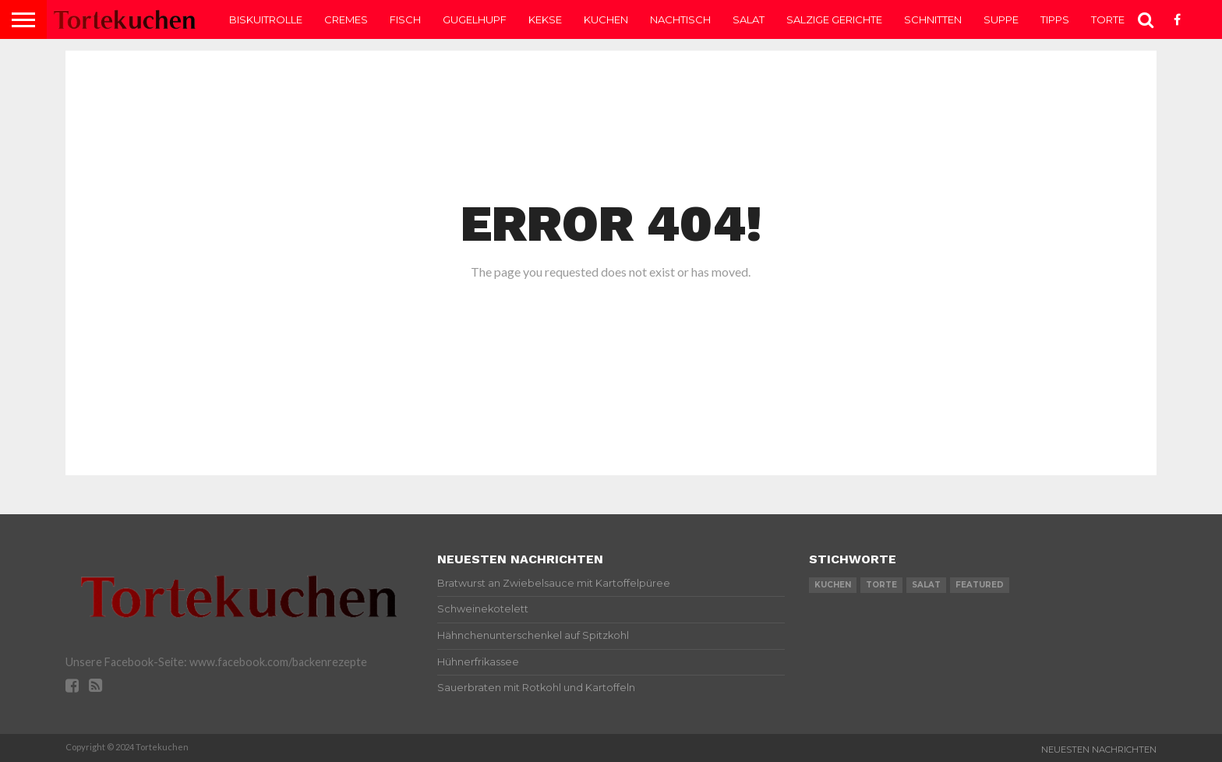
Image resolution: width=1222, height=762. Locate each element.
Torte (1108, 19)
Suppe (1001, 19)
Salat (749, 19)
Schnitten (933, 19)
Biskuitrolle (265, 19)
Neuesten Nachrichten (1099, 749)
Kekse (545, 19)
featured (979, 585)
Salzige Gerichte (834, 19)
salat (926, 585)
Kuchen (606, 19)
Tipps (1054, 19)
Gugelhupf (475, 19)
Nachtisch (680, 19)
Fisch (405, 19)
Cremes (346, 19)
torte (881, 585)
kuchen (832, 585)
